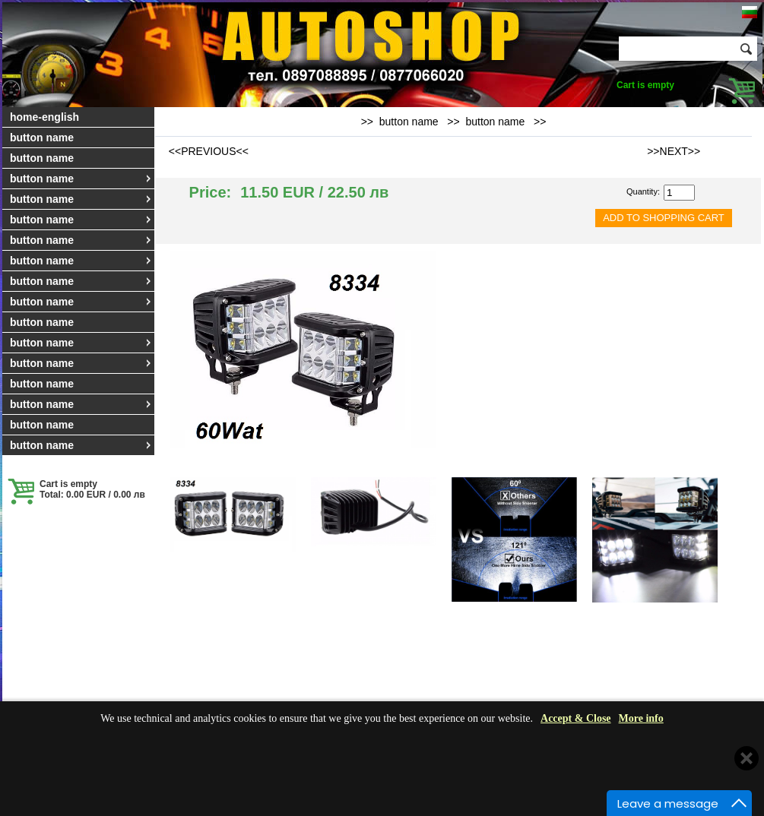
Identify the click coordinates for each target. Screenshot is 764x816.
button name (42, 137)
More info (641, 718)
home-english (44, 117)
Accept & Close (576, 718)
